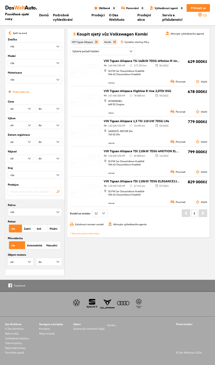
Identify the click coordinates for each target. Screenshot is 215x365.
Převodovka (15, 238)
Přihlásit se (198, 8)
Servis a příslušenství (172, 17)
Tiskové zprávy (13, 343)
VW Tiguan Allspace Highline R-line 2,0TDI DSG (137, 91)
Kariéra (111, 325)
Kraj (10, 168)
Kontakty (44, 328)
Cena (11, 101)
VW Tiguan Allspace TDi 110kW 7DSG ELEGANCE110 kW (144, 181)
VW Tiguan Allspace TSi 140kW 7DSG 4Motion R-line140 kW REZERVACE (156, 61)
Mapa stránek (47, 333)
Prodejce (13, 184)
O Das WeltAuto (117, 17)
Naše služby (12, 333)
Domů (44, 15)
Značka (12, 39)
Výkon (12, 118)
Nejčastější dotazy (15, 348)
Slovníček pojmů (14, 352)
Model (12, 56)
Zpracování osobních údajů (89, 328)
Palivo (12, 205)
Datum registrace (19, 134)
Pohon (12, 221)
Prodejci (98, 15)
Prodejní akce (144, 17)
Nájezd (12, 151)
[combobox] (35, 192)
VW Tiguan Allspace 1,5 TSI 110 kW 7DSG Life (136, 121)
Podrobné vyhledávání (63, 17)
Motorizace (15, 72)
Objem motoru (17, 254)
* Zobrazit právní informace (84, 233)
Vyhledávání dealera (17, 338)
